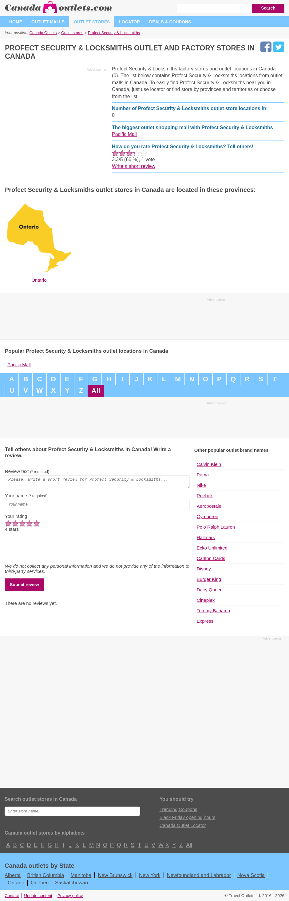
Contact (12, 895)
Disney (204, 568)
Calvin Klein (209, 464)
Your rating (16, 518)
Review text (27, 471)
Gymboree (207, 516)
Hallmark (206, 537)
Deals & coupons (170, 21)
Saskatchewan (71, 882)
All (95, 391)
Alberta (13, 875)
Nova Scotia (251, 875)
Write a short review (133, 166)
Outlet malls (48, 21)
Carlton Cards (211, 558)
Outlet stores (92, 21)
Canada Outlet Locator (183, 825)
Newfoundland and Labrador (199, 875)
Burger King (209, 579)
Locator (129, 21)
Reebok (205, 495)
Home (15, 21)
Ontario (16, 882)
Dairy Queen (210, 589)
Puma (203, 474)
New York (149, 875)
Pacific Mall (124, 134)
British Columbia (45, 875)
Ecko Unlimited (212, 547)
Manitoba (80, 875)
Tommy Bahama (213, 610)
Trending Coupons (178, 809)
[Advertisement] (56, 116)
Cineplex (206, 600)
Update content (38, 895)
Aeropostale (209, 506)
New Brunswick (115, 875)
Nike (201, 485)
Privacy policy (70, 895)
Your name (26, 497)
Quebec (40, 882)
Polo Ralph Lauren (216, 527)
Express (205, 621)
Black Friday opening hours (188, 817)
